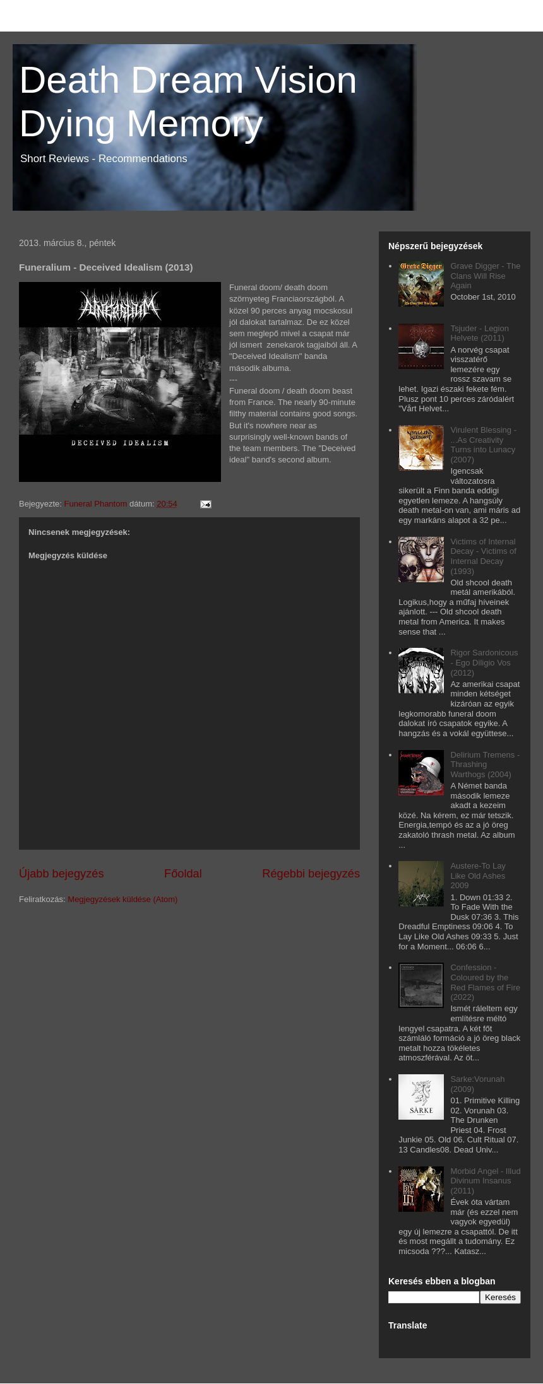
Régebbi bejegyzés (311, 873)
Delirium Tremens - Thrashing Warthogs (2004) (485, 764)
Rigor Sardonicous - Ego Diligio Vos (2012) (484, 662)
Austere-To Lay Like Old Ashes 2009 (477, 875)
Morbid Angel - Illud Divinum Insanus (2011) (485, 1180)
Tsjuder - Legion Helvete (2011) (479, 333)
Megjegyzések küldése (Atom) (122, 899)
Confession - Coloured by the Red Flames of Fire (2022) (485, 982)
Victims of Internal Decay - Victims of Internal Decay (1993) (483, 556)
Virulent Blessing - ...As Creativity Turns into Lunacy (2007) (483, 444)
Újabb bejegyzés (61, 873)
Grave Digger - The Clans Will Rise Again (485, 275)
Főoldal (183, 873)
